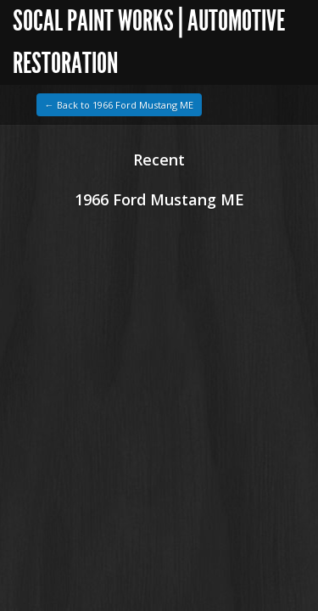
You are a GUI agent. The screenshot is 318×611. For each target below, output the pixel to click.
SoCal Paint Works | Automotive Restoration (149, 42)
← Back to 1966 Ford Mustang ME (119, 104)
